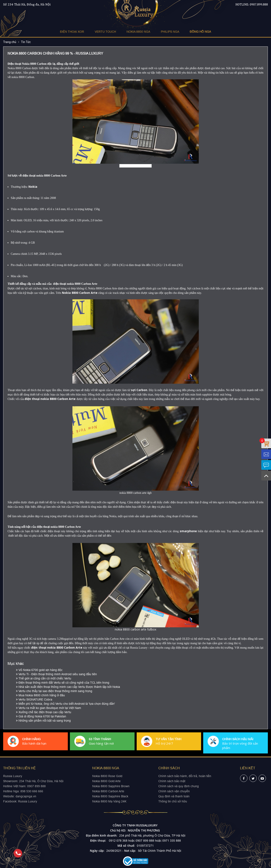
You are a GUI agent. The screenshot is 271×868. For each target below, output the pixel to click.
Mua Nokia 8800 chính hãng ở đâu (40, 695)
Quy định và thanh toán (174, 796)
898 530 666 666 (31, 791)
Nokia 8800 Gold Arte (106, 781)
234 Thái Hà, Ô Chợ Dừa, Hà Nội (41, 781)
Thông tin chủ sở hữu (172, 801)
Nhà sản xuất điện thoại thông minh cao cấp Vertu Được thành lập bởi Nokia (68, 686)
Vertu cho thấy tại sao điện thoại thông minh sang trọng (54, 691)
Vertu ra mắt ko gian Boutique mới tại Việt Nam (48, 708)
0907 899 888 (36, 786)
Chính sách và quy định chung (178, 786)
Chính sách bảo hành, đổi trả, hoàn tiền (184, 776)
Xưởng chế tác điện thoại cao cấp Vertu (43, 712)
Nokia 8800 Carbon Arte (108, 791)
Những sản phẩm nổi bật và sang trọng (43, 720)
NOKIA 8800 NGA (138, 31)
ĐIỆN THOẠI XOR (72, 31)
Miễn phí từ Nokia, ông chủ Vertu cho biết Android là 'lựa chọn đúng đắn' (65, 703)
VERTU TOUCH (105, 31)
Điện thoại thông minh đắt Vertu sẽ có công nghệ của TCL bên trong (62, 682)
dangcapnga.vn (26, 796)
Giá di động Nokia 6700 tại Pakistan (41, 716)
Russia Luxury (27, 801)
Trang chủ (9, 42)
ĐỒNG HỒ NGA (200, 31)
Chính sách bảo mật (171, 781)
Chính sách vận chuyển (174, 791)
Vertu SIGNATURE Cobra (34, 699)
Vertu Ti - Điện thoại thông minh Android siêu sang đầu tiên (56, 674)
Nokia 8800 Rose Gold (107, 776)
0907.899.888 (259, 4)
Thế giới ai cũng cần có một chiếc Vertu (43, 678)
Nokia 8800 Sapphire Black (110, 796)
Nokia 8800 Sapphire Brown (110, 786)
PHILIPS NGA (170, 31)
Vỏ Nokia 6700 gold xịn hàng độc (39, 670)
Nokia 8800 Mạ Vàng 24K (109, 801)
